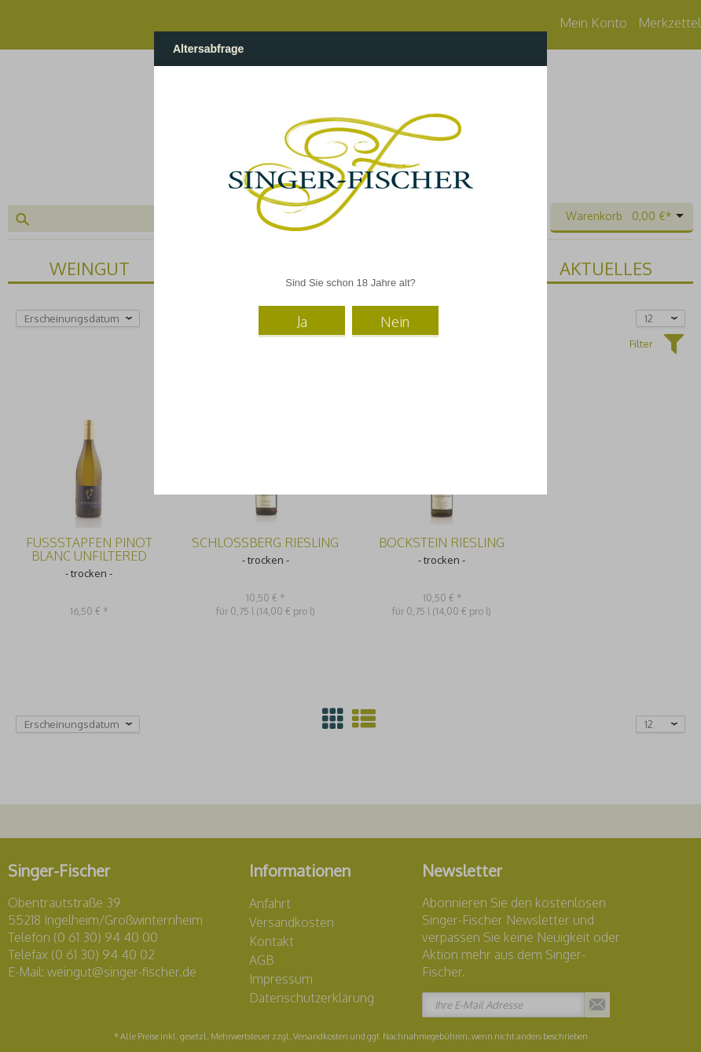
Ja (302, 321)
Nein (394, 321)
